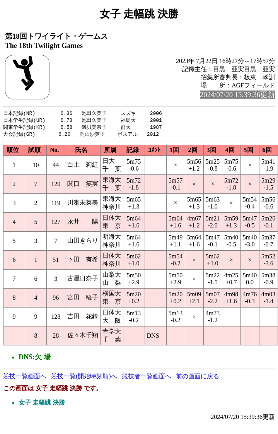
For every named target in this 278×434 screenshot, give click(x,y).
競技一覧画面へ (24, 377)
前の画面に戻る (197, 377)
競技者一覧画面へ (146, 377)
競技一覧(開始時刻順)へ (84, 377)
